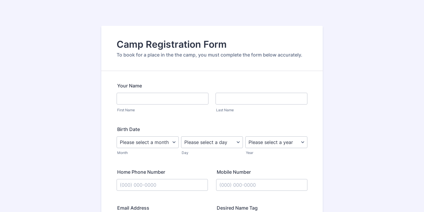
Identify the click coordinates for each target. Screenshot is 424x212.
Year (249, 152)
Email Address (133, 208)
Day (185, 152)
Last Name (225, 110)
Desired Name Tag (237, 208)
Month (122, 152)
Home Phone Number (141, 172)
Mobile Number (234, 172)
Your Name (129, 86)
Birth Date (128, 129)
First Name (126, 110)
